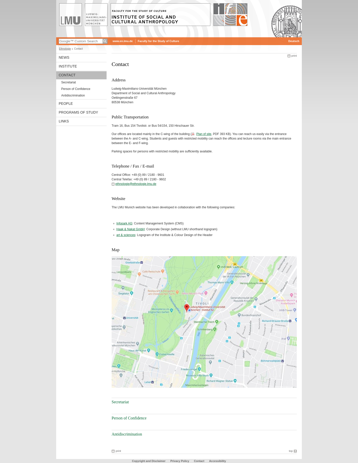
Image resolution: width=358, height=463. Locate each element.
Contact (67, 75)
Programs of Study (78, 112)
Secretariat (68, 82)
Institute (68, 66)
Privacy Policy (179, 460)
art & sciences (125, 235)
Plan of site (203, 134)
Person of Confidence (75, 89)
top (291, 450)
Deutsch (293, 41)
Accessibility (217, 460)
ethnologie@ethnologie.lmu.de (135, 184)
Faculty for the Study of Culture (158, 41)
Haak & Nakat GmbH (130, 229)
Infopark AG (124, 223)
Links (64, 121)
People (66, 104)
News (64, 57)
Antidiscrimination (73, 95)
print (294, 55)
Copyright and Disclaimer (149, 460)
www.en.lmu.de (123, 41)
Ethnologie (65, 48)
